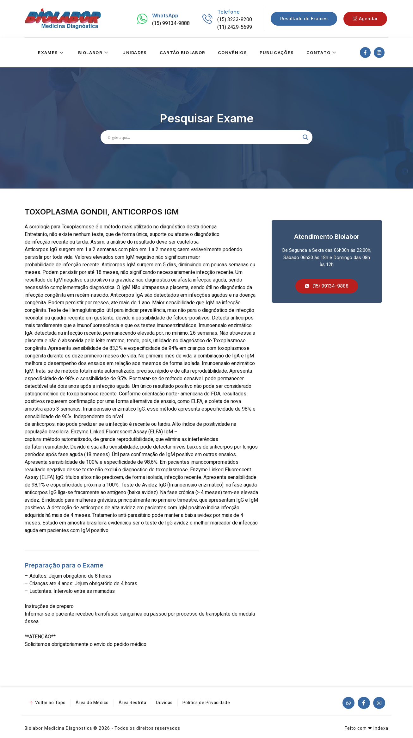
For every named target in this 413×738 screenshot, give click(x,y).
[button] (326, 286)
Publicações (277, 52)
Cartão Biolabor (183, 52)
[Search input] (203, 137)
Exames (51, 52)
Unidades (134, 52)
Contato (322, 52)
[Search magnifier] (305, 137)
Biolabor (94, 52)
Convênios (232, 52)
